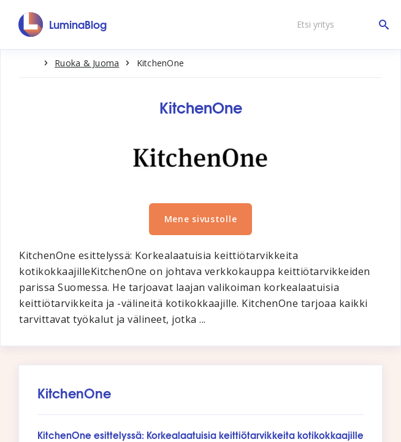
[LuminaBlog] (62, 24)
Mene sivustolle (200, 219)
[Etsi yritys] (340, 24)
